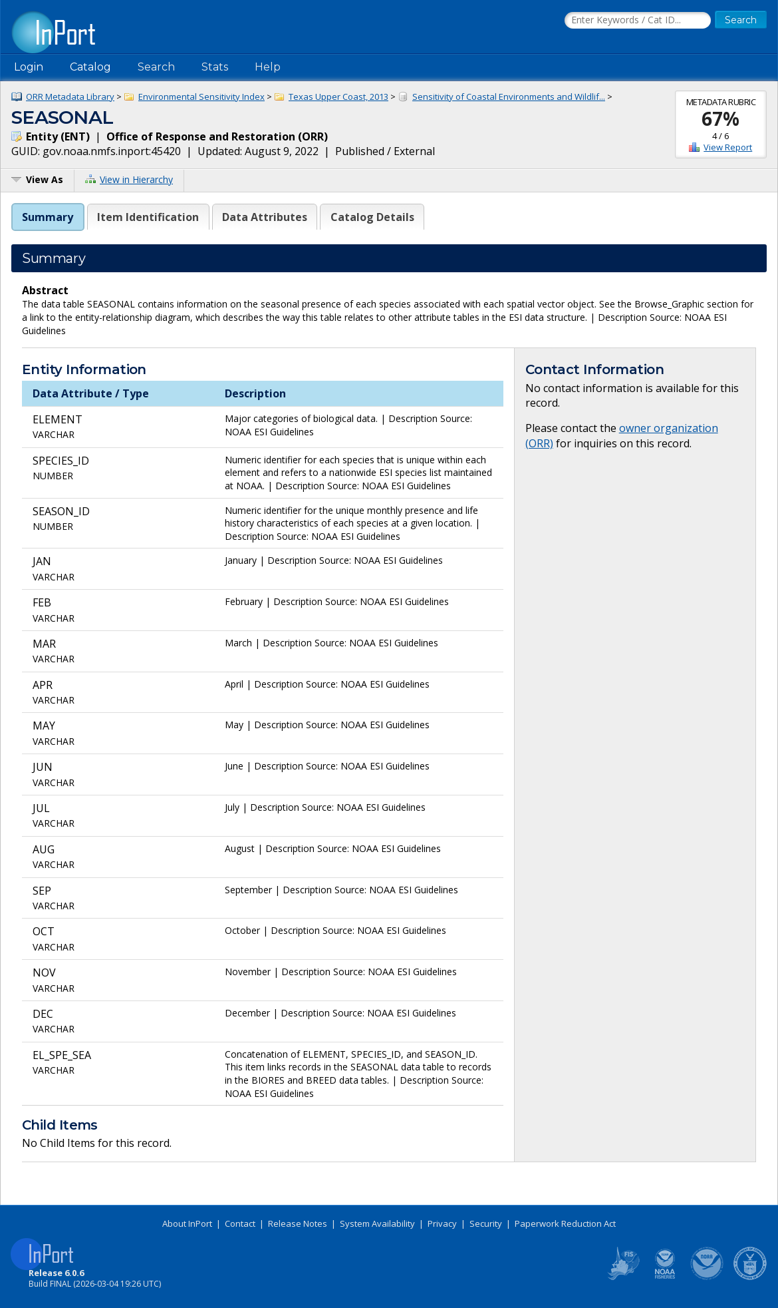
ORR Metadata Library (70, 97)
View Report (728, 147)
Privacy (442, 1223)
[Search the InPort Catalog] (638, 20)
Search (156, 67)
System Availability (377, 1223)
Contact (240, 1223)
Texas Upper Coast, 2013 (338, 97)
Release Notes (297, 1223)
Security (485, 1223)
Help (268, 67)
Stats (214, 67)
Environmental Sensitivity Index (201, 97)
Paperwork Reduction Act (565, 1223)
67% (720, 118)
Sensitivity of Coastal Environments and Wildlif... (508, 97)
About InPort (187, 1223)
